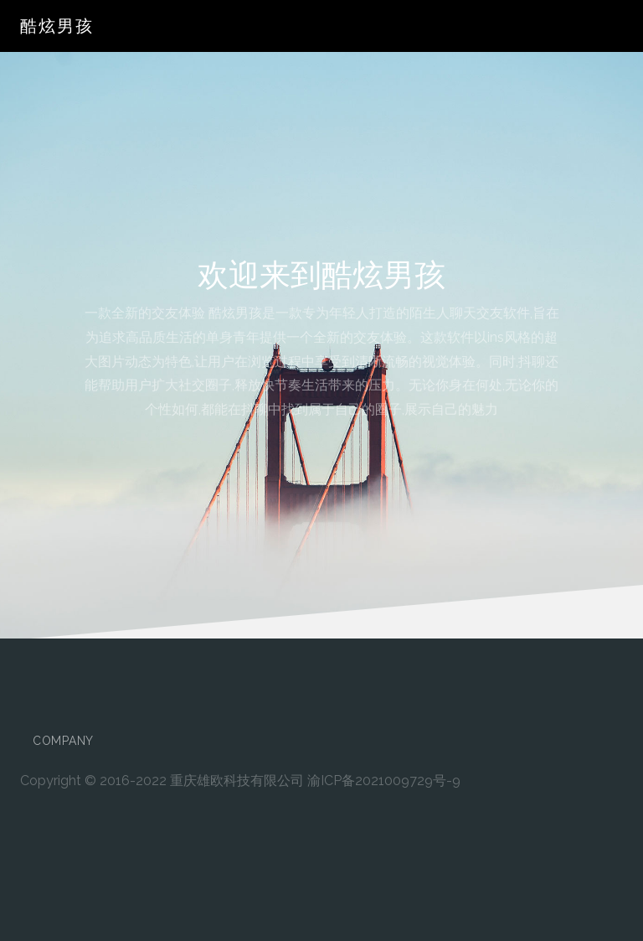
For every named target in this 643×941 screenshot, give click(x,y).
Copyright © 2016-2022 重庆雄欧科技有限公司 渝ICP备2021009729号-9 (240, 780)
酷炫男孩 (57, 26)
